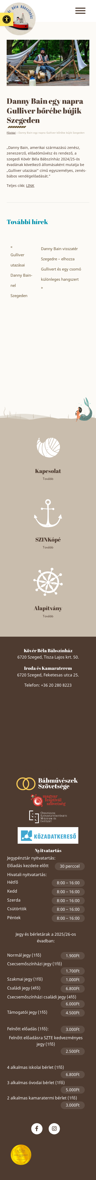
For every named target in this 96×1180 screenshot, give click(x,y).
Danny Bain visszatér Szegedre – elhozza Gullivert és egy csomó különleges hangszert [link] (61, 264)
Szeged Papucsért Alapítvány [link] (48, 716)
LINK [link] (30, 185)
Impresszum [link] (70, 1154)
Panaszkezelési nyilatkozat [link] (37, 1154)
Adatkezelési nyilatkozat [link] (48, 1148)
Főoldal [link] (11, 132)
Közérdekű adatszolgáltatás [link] (48, 1160)
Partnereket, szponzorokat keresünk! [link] (48, 1167)
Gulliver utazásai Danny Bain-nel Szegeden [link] (21, 275)
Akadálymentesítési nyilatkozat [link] (48, 1173)
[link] (6, 19)
